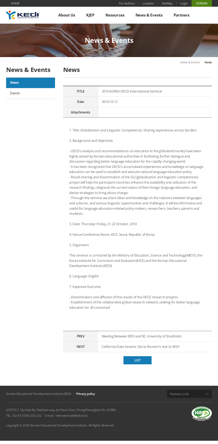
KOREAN (201, 3)
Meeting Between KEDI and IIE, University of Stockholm (146, 339)
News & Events (190, 65)
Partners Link (179, 397)
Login (184, 3)
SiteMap (167, 3)
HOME (15, 3)
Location (148, 3)
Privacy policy (85, 397)
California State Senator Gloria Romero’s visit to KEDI (144, 350)
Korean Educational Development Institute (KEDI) (38, 397)
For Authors (127, 3)
